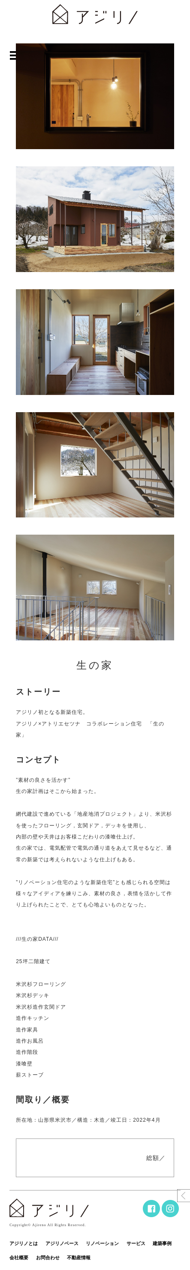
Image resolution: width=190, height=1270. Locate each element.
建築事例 (162, 1243)
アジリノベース (61, 1243)
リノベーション (102, 1243)
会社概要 (18, 1257)
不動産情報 (78, 1257)
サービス (136, 1243)
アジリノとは (23, 1243)
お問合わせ (48, 1257)
